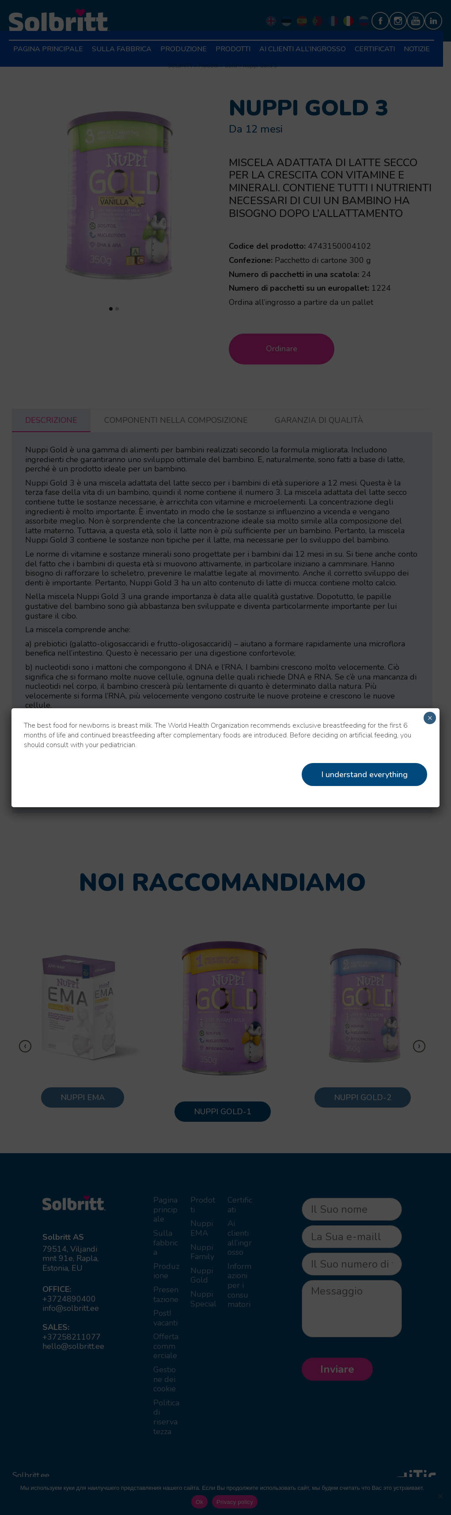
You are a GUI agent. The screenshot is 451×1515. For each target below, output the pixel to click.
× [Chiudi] (430, 718)
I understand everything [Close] (364, 774)
